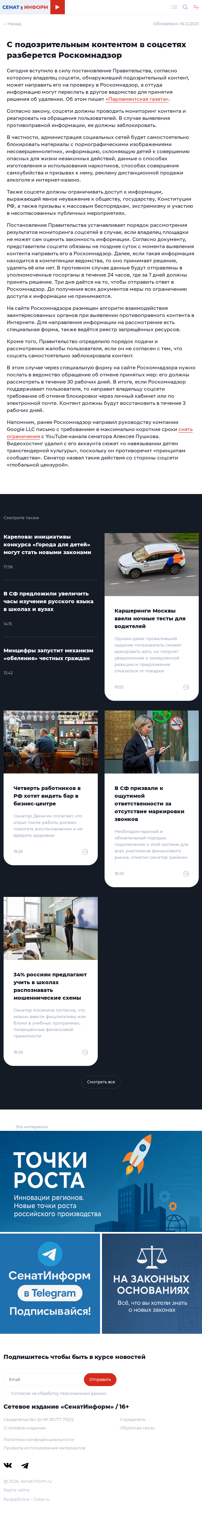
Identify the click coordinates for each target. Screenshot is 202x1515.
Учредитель (133, 1419)
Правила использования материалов (45, 1447)
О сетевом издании (25, 1427)
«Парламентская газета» (137, 99)
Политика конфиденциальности (39, 1439)
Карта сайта (17, 1489)
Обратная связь (137, 1427)
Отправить (100, 1379)
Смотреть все (101, 1081)
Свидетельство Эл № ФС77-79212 (39, 1419)
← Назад (12, 23)
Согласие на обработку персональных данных (58, 1393)
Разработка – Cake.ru (27, 1499)
